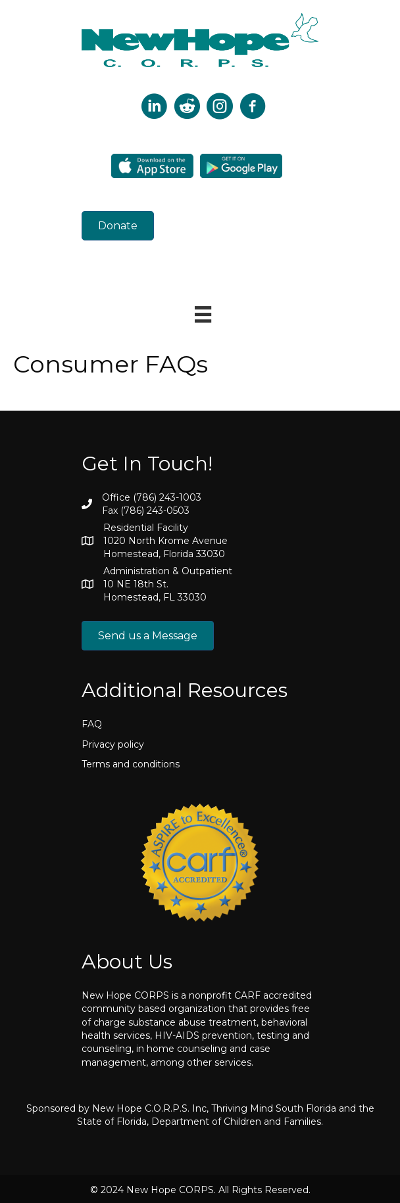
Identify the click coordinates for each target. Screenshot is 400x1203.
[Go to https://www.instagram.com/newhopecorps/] (220, 107)
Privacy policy (113, 744)
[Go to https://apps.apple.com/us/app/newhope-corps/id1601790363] (152, 166)
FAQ (92, 724)
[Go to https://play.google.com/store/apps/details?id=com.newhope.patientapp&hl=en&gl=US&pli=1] (241, 165)
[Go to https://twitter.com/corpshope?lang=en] (154, 107)
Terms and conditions (131, 764)
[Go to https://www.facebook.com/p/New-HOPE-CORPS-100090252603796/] (252, 107)
